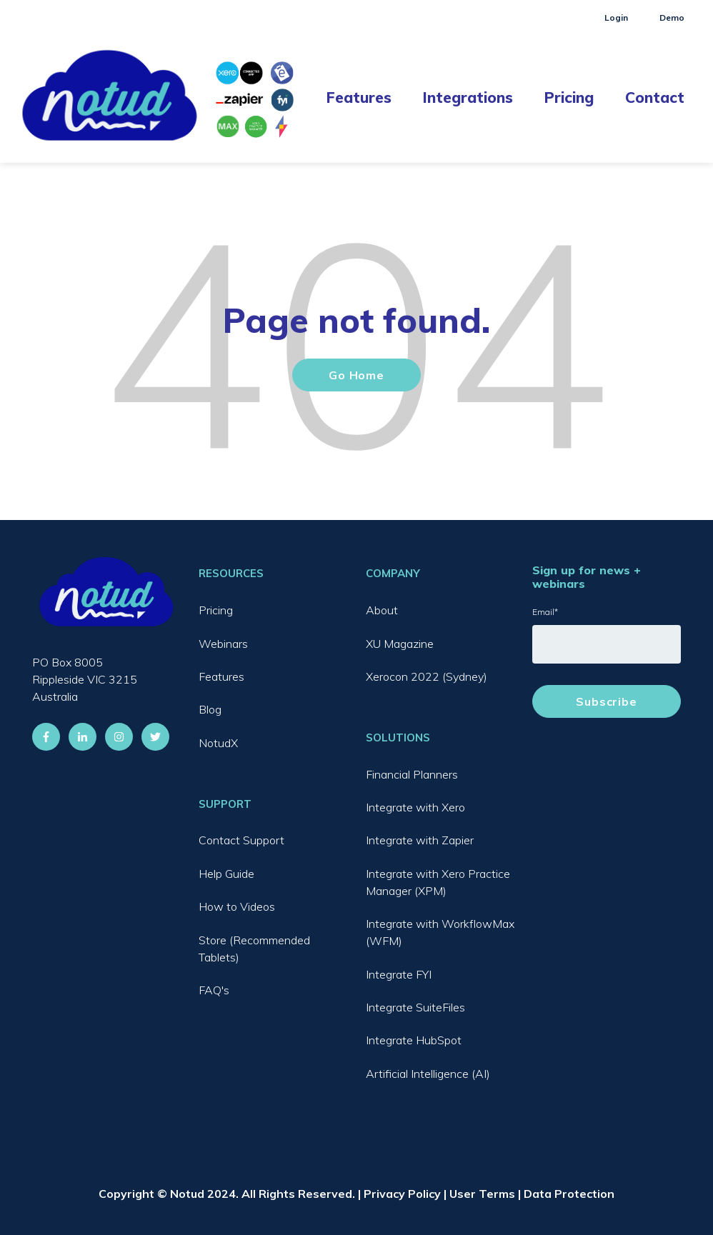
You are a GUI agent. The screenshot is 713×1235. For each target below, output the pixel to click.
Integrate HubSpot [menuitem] (414, 1040)
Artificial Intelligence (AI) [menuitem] (428, 1073)
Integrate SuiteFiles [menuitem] (415, 1007)
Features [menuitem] (221, 676)
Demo (671, 17)
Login (616, 17)
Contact (654, 97)
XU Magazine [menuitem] (400, 643)
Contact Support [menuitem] (241, 840)
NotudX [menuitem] (218, 743)
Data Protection (569, 1193)
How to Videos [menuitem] (237, 906)
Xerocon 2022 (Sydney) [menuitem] (426, 676)
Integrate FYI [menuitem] (399, 974)
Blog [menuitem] (210, 709)
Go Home (356, 375)
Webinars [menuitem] (223, 643)
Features (359, 97)
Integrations (468, 97)
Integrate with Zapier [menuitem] (420, 840)
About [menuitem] (382, 610)
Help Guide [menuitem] (226, 873)
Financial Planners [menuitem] (412, 774)
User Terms (482, 1193)
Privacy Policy (402, 1193)
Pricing (569, 97)
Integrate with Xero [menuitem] (415, 807)
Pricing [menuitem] (216, 610)
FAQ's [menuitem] (214, 990)
